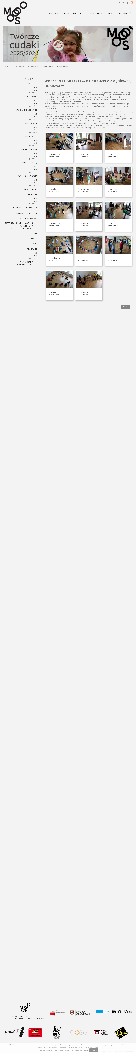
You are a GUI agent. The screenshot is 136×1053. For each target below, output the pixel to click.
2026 (35, 87)
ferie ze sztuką (29, 163)
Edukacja (8, 66)
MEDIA (34, 238)
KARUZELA (22, 66)
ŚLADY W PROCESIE (28, 189)
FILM (35, 233)
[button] (119, 2)
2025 (35, 90)
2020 (35, 253)
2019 (35, 256)
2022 (35, 198)
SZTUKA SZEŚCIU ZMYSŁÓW (25, 208)
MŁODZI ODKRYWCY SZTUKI (25, 213)
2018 (35, 201)
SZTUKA (15, 66)
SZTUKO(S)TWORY (29, 136)
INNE (35, 244)
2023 (29, 66)
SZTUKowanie (30, 97)
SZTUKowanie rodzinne (26, 110)
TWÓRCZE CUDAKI (29, 150)
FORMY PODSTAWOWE (27, 218)
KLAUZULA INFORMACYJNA (23, 263)
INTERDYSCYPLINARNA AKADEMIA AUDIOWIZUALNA (18, 226)
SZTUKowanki (30, 123)
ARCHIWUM (32, 194)
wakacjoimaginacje (27, 176)
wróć (125, 307)
